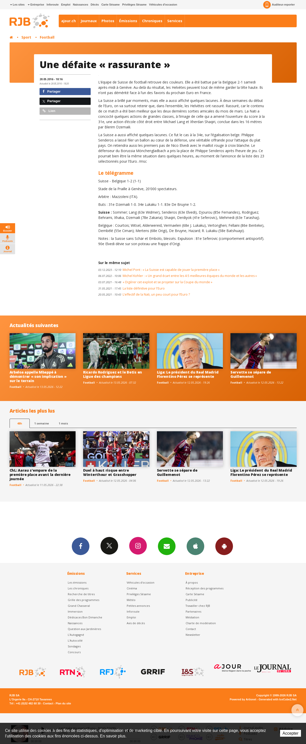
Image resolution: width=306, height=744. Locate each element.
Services (174, 20)
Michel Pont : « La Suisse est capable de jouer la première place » (159, 270)
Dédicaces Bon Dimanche (85, 617)
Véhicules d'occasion (163, 4)
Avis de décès (136, 623)
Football (47, 37)
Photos (107, 20)
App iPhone (195, 546)
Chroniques (152, 20)
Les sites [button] (17, 4)
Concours (74, 652)
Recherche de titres (81, 594)
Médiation (192, 617)
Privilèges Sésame (134, 4)
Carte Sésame (110, 4)
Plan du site (63, 703)
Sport (26, 37)
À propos (192, 582)
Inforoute (53, 4)
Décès (95, 4)
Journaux (89, 20)
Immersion (75, 611)
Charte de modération (201, 623)
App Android (224, 546)
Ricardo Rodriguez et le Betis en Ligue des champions (112, 374)
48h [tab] (19, 423)
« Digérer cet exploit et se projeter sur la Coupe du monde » (155, 282)
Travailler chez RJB (198, 605)
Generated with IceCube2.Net (277, 699)
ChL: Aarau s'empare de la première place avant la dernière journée (40, 474)
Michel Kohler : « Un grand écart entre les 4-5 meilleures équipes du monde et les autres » (177, 276)
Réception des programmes (204, 588)
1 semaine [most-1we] (41, 423)
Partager (51, 91)
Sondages (74, 646)
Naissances (80, 4)
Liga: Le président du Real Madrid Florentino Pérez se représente (188, 374)
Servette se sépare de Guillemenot (250, 374)
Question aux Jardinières (84, 629)
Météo (131, 600)
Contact (191, 629)
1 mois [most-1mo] (63, 423)
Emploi (66, 4)
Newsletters (167, 546)
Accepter (290, 733)
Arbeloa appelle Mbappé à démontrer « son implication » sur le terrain (38, 376)
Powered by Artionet (243, 699)
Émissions (128, 20)
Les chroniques (78, 588)
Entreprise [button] (36, 4)
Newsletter (193, 634)
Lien (49, 111)
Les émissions (77, 582)
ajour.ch (68, 20)
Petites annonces (138, 605)
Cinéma (132, 588)
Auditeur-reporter (279, 5)
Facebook (80, 546)
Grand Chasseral (79, 605)
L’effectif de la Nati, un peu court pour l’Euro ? (144, 294)
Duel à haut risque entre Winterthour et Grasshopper (110, 472)
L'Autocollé (75, 640)
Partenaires (193, 611)
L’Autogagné (76, 634)
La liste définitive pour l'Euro (131, 288)
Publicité (191, 600)
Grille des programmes (83, 600)
